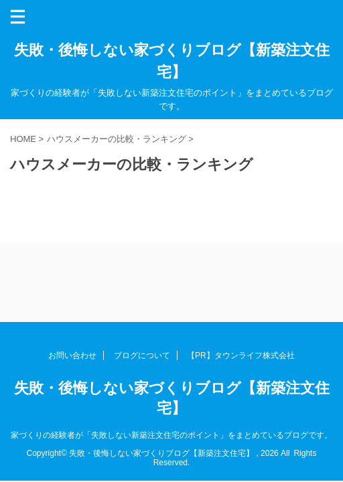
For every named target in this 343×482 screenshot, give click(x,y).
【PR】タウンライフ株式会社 (241, 355)
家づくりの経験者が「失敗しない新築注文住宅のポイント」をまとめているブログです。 (171, 435)
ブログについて (142, 355)
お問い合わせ (72, 355)
